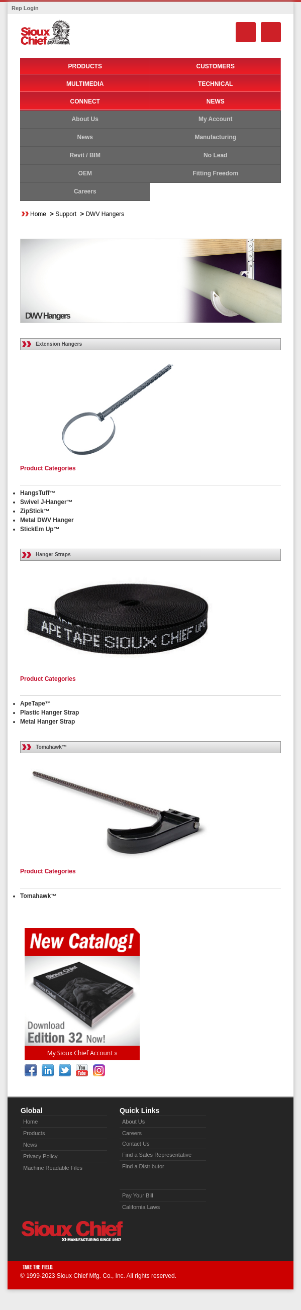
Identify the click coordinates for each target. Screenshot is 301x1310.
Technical (215, 83)
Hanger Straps (53, 554)
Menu (271, 32)
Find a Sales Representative (156, 1155)
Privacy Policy (40, 1156)
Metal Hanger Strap (47, 721)
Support (65, 214)
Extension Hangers (59, 344)
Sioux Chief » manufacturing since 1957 (72, 1231)
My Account (215, 119)
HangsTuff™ (37, 492)
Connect (85, 101)
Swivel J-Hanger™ (46, 502)
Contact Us (135, 1144)
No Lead (215, 155)
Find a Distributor (143, 1166)
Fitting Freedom (215, 173)
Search (246, 32)
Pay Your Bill (137, 1195)
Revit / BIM (85, 155)
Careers (85, 191)
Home (38, 214)
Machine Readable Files (52, 1168)
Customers (215, 66)
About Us (85, 119)
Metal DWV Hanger (47, 520)
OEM (85, 173)
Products (85, 66)
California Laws (141, 1207)
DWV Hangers (104, 214)
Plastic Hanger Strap (49, 712)
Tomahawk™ (51, 747)
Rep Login (25, 8)
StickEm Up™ (40, 529)
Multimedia (85, 83)
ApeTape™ (35, 703)
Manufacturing (215, 137)
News (216, 101)
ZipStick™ (35, 511)
